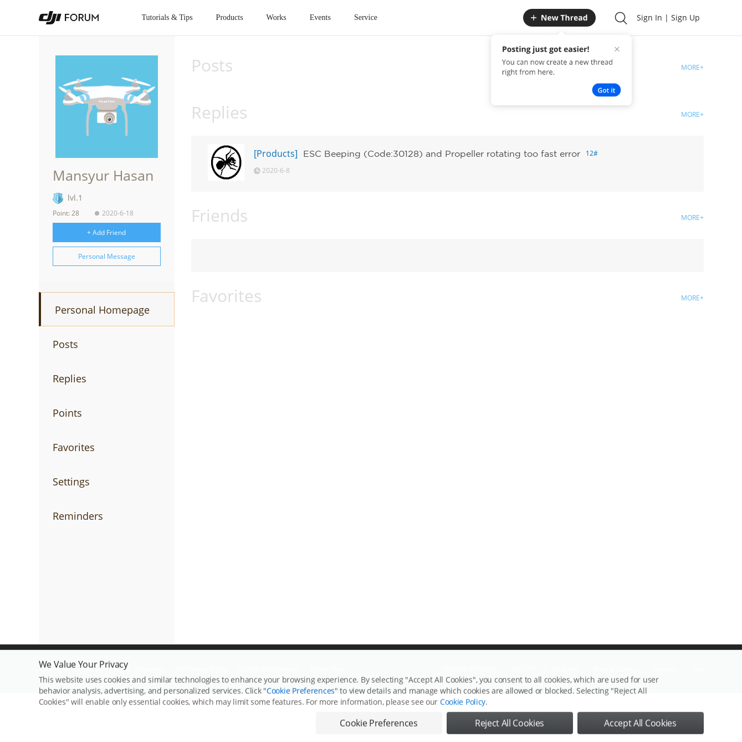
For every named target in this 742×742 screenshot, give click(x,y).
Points (67, 412)
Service (365, 17)
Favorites (74, 447)
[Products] (276, 153)
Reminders (78, 516)
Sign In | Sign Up (668, 17)
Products (229, 17)
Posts (65, 344)
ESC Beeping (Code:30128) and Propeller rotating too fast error (441, 153)
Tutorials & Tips (167, 17)
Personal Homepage (102, 309)
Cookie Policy (462, 718)
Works (276, 17)
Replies (69, 378)
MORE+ (692, 67)
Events (320, 17)
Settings (71, 481)
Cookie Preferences (301, 707)
